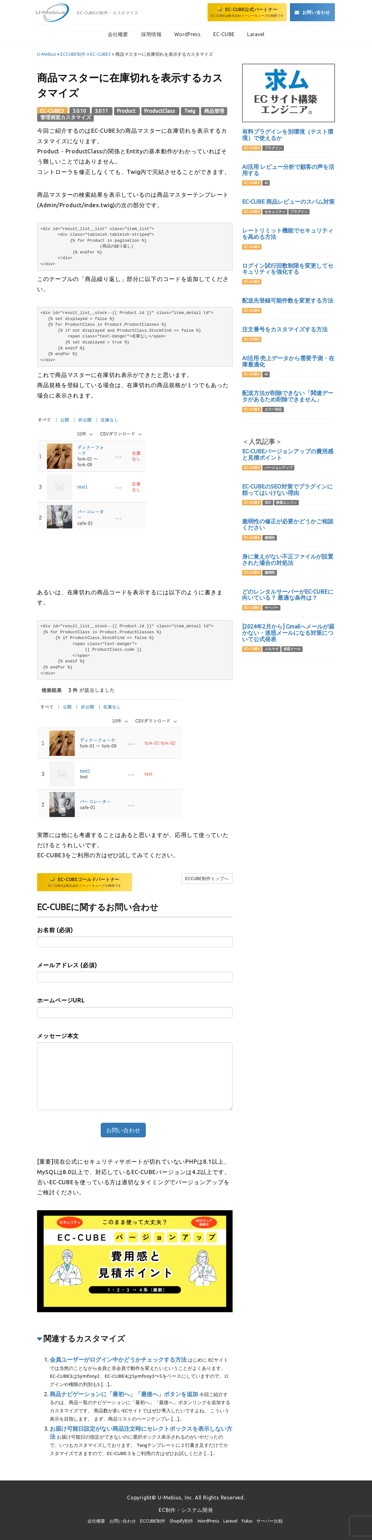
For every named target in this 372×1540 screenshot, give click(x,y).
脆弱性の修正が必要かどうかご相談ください (287, 524)
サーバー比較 (269, 1521)
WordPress (208, 1521)
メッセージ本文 (58, 1035)
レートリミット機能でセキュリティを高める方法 (287, 233)
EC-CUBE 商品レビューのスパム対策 (288, 201)
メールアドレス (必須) (67, 965)
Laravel (230, 1521)
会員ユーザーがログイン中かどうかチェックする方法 (118, 1359)
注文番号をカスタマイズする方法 (285, 329)
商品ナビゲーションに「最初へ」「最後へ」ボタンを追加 (124, 1394)
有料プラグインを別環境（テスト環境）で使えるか (287, 134)
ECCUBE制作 (152, 1521)
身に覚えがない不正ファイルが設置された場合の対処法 (287, 559)
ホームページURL (61, 1000)
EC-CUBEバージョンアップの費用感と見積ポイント (287, 454)
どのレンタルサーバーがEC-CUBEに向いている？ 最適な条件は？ (287, 594)
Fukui (247, 1521)
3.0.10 (80, 111)
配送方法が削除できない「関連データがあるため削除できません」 (287, 396)
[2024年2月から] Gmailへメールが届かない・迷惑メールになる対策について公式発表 (288, 632)
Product (127, 111)
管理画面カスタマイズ (65, 117)
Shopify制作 (181, 1521)
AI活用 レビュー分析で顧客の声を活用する (288, 169)
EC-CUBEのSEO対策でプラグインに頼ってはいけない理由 (287, 489)
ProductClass (160, 111)
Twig (190, 111)
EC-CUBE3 (52, 111)
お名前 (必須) (55, 930)
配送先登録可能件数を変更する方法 (287, 300)
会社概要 (96, 1521)
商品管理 (214, 111)
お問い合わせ (122, 1521)
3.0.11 (102, 111)
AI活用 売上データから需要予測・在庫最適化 (288, 361)
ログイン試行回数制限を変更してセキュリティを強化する (287, 268)
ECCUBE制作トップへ (206, 878)
